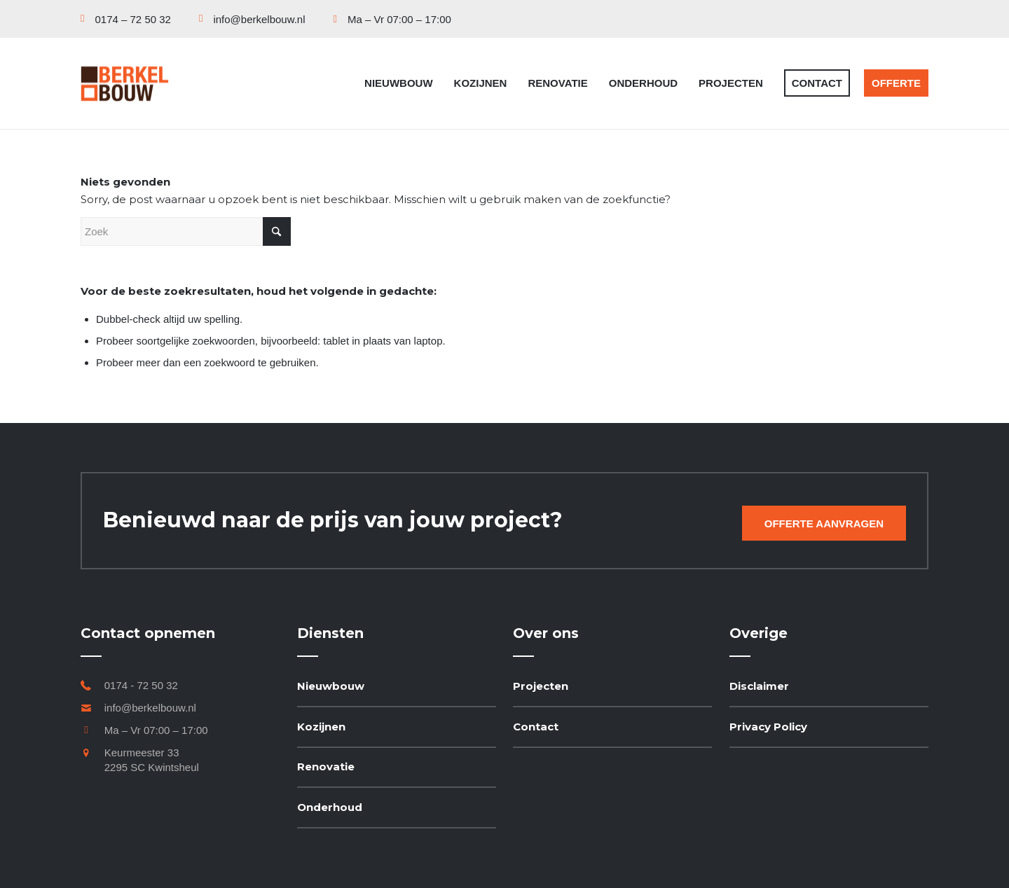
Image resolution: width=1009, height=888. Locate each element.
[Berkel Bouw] (125, 83)
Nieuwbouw (330, 686)
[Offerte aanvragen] (824, 523)
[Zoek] (186, 231)
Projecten (540, 686)
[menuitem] (133, 19)
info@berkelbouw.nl (150, 708)
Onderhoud (329, 807)
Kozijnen (321, 726)
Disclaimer (759, 686)
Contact (535, 726)
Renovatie (326, 766)
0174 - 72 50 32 (141, 685)
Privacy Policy (768, 726)
